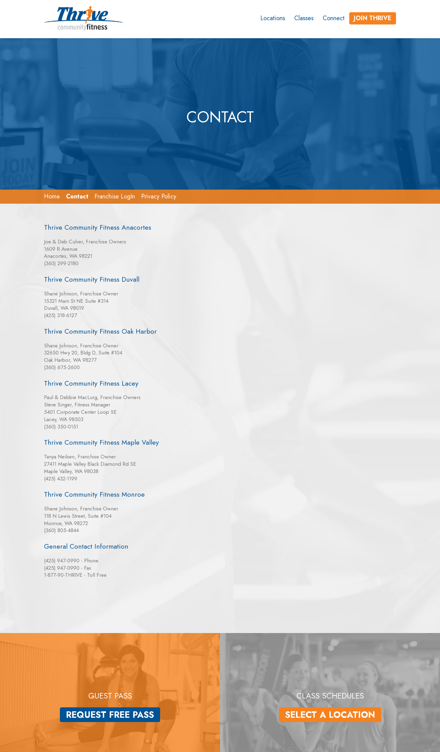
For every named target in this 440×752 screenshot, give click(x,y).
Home (52, 196)
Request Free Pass (110, 714)
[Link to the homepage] (82, 18)
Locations (272, 18)
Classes (304, 18)
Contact (77, 196)
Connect (334, 18)
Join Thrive (372, 18)
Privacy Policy (158, 196)
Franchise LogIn (114, 196)
